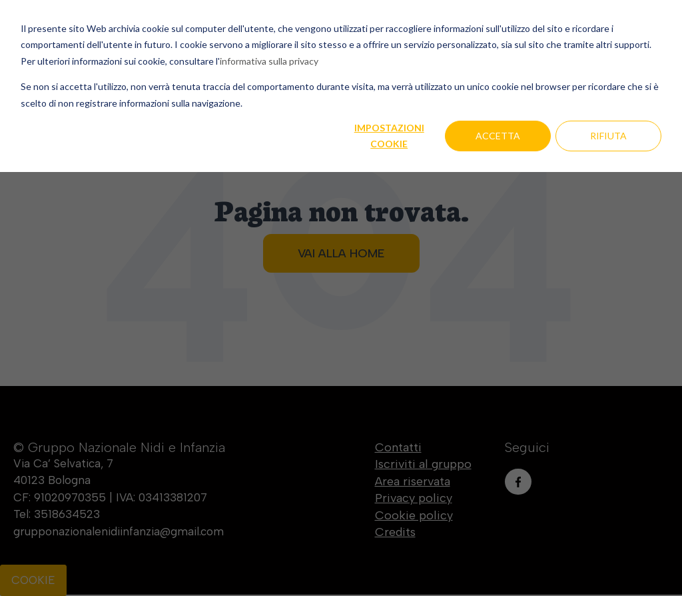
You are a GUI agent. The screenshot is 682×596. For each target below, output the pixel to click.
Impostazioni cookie (389, 136)
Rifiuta (608, 135)
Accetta (498, 135)
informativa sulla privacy (269, 61)
